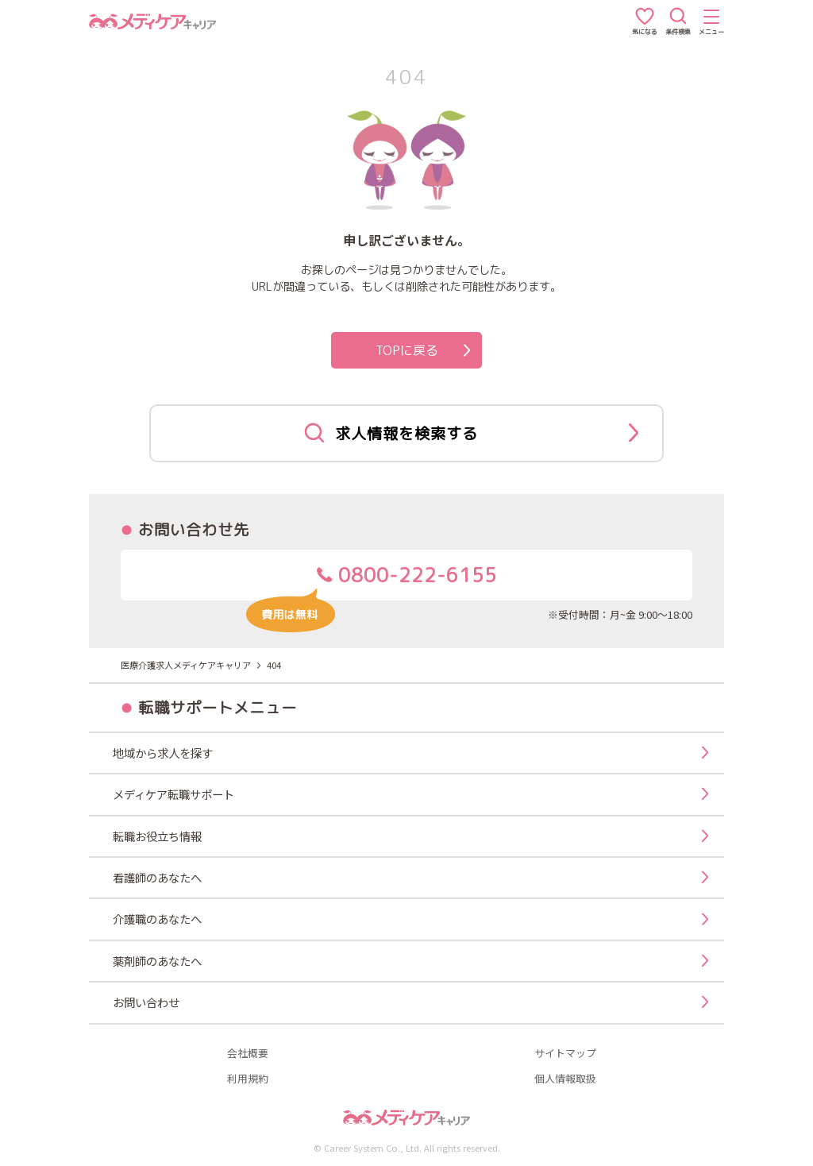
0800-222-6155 (371, 581)
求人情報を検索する (471, 433)
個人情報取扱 (565, 1079)
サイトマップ (565, 1053)
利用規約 (247, 1079)
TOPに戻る (423, 350)
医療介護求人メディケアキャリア (186, 664)
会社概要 (247, 1053)
